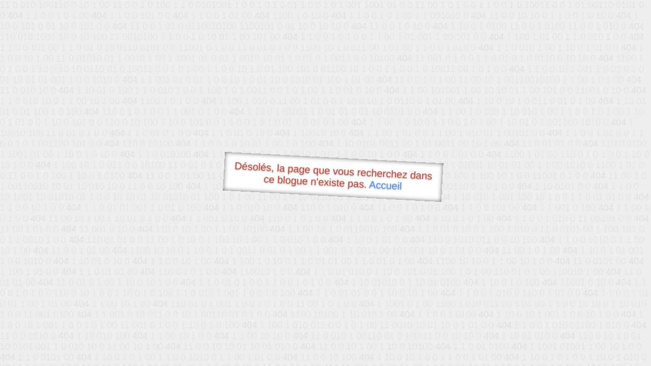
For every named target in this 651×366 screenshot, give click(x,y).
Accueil (385, 185)
